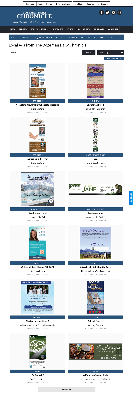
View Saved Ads (114, 58)
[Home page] (34, 14)
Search (88, 52)
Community (24, 37)
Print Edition (39, 22)
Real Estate (72, 37)
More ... (111, 37)
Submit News (51, 22)
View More (66, 389)
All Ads (13, 37)
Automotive (85, 37)
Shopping (60, 37)
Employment (99, 37)
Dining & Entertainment (42, 37)
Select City (103, 52)
